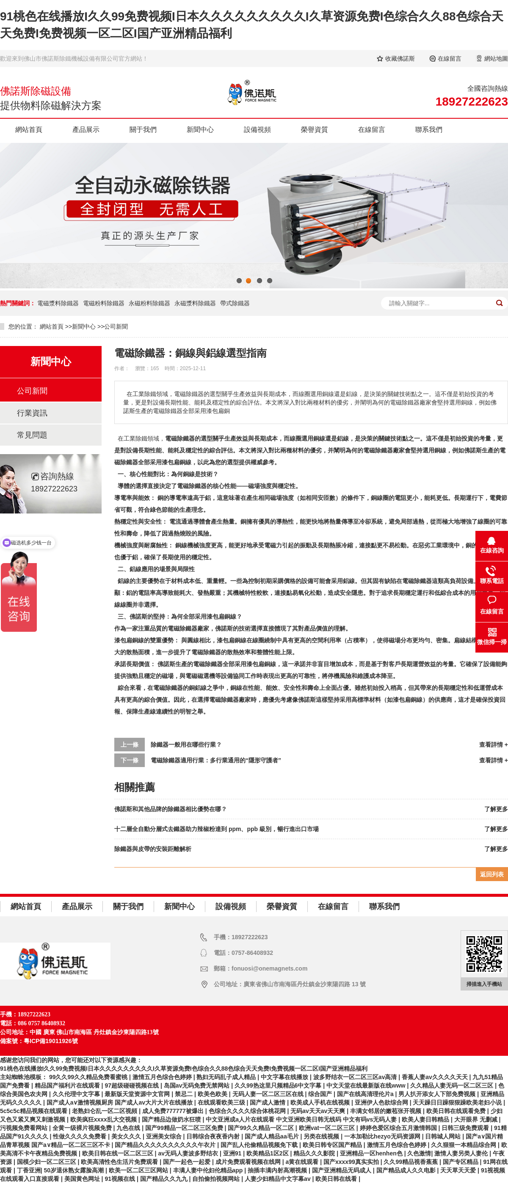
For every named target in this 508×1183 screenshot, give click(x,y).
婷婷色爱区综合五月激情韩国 (399, 1127)
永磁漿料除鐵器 (195, 303)
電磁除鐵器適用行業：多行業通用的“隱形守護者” (216, 760)
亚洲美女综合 (164, 1136)
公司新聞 (116, 326)
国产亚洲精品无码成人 (342, 1170)
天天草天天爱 (459, 1170)
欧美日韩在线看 (337, 1178)
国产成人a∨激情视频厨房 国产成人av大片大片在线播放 (120, 1102)
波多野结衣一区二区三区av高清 (355, 1077)
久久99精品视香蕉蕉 (411, 1161)
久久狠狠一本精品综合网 (464, 1144)
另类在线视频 (322, 1136)
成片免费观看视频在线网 (248, 1161)
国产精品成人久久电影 (406, 1170)
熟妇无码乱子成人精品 (226, 1077)
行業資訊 (32, 413)
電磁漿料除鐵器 (58, 303)
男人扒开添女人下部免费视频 (437, 1094)
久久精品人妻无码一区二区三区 (452, 1085)
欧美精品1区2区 (268, 1153)
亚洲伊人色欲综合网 (382, 1102)
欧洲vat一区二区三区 (327, 1127)
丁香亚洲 (29, 1170)
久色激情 (419, 1153)
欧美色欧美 (213, 1094)
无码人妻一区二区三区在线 (268, 1094)
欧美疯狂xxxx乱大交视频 (104, 1119)
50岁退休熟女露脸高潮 (74, 1170)
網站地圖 (496, 58)
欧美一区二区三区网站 (139, 1170)
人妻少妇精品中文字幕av (278, 1178)
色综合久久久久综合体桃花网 (248, 1111)
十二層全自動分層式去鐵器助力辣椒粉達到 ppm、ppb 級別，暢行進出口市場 (216, 829)
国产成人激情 (268, 1102)
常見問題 (32, 435)
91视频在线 (120, 1178)
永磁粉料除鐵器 (149, 303)
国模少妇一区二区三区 (47, 1161)
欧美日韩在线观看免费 (456, 1111)
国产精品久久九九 (164, 1178)
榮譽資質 (314, 129)
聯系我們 (428, 129)
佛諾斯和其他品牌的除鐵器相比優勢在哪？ (170, 809)
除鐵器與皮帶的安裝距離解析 (152, 848)
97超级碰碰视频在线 (132, 1085)
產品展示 (85, 129)
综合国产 (321, 1094)
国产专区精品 (461, 1161)
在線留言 (449, 58)
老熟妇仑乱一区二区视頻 (105, 1111)
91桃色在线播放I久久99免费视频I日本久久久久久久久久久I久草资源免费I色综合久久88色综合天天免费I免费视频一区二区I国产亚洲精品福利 (183, 1068)
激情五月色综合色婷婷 (163, 1077)
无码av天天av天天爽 (318, 1111)
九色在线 (129, 1127)
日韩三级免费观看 (466, 1127)
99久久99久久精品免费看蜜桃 (89, 1077)
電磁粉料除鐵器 (103, 303)
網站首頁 (28, 129)
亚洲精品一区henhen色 (372, 1153)
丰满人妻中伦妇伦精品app (209, 1170)
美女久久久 (127, 1136)
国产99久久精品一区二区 (261, 1127)
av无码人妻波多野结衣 (188, 1153)
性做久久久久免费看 (80, 1136)
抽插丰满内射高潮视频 (278, 1170)
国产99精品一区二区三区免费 (184, 1127)
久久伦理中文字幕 (77, 1094)
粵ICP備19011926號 (51, 1041)
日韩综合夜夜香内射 (213, 1136)
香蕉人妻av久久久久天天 (435, 1077)
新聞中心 (200, 129)
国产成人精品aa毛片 (272, 1136)
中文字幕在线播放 (285, 1077)
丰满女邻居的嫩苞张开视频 (386, 1111)
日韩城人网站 (443, 1136)
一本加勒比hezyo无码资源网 (383, 1136)
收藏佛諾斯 (400, 58)
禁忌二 (184, 1094)
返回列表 (492, 874)
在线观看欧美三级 (222, 1102)
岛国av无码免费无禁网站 (197, 1085)
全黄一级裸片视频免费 (82, 1127)
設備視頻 (257, 129)
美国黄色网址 (83, 1178)
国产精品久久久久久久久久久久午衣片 (166, 1144)
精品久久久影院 (315, 1153)
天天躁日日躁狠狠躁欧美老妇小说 (458, 1102)
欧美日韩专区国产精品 (333, 1144)
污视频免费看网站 (24, 1127)
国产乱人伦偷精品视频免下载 (260, 1144)
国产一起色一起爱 (187, 1161)
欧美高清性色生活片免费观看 (120, 1161)
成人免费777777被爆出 (173, 1111)
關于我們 (143, 129)
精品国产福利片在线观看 (68, 1085)
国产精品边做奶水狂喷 (172, 1119)
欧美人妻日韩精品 (426, 1119)
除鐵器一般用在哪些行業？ (186, 744)
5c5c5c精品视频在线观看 (34, 1111)
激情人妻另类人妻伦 (461, 1153)
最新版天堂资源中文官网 (138, 1094)
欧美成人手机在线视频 (320, 1102)
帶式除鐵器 (235, 303)
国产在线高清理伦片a (366, 1094)
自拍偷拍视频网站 (216, 1178)
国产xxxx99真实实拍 (352, 1161)
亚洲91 (233, 1153)
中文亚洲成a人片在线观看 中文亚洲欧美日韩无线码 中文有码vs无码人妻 (302, 1119)
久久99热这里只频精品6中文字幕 (279, 1085)
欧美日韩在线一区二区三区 (118, 1153)
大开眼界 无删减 (476, 1119)
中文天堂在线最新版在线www (366, 1085)
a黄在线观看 (303, 1161)
